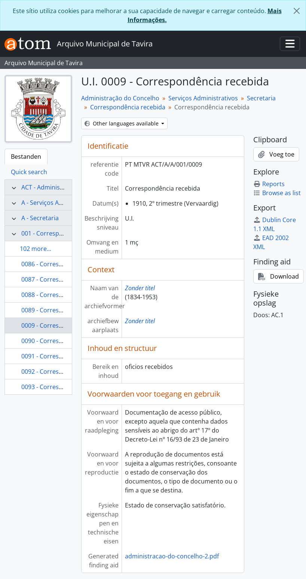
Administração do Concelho (120, 98)
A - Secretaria (40, 218)
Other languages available (122, 123)
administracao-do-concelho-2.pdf (172, 556)
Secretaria (261, 98)
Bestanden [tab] (26, 156)
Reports (269, 184)
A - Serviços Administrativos (60, 202)
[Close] (297, 10)
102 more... (35, 249)
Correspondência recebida (127, 107)
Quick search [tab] (29, 172)
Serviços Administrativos (203, 98)
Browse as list (277, 193)
